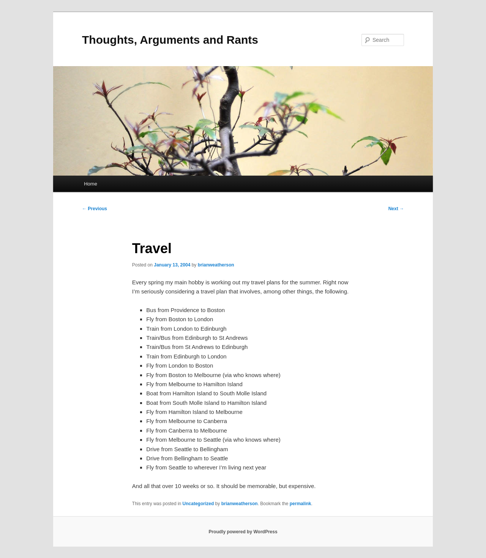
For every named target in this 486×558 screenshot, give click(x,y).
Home (90, 184)
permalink (300, 503)
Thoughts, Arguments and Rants (170, 39)
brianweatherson (216, 265)
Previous (94, 208)
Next (396, 208)
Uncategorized (198, 503)
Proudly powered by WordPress (242, 531)
